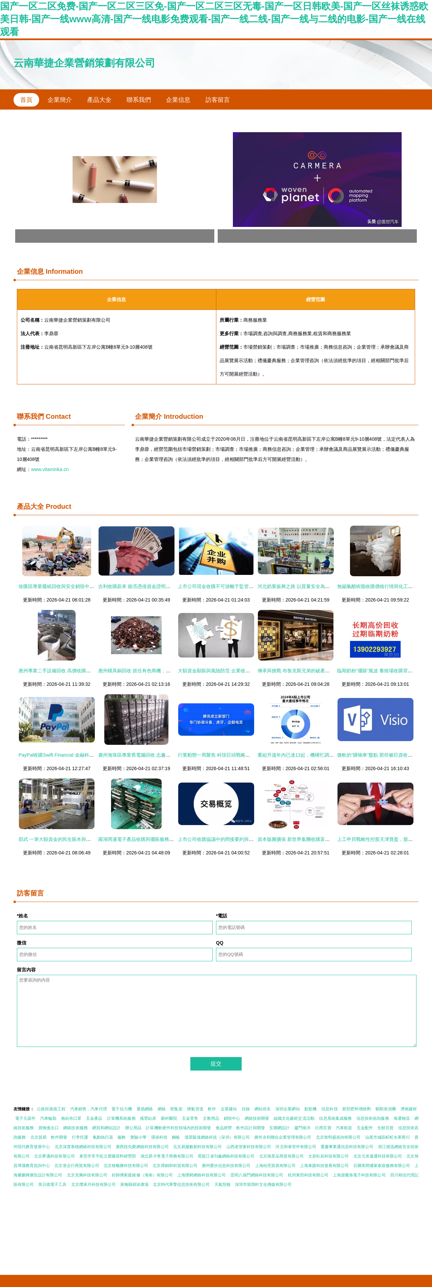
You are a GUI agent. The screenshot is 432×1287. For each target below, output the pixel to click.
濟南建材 (409, 1109)
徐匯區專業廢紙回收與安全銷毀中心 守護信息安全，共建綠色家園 (88, 586)
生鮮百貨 (385, 1127)
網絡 (162, 1109)
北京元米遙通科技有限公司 (377, 1156)
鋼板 (176, 1137)
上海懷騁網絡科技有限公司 (201, 1175)
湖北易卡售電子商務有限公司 (166, 1156)
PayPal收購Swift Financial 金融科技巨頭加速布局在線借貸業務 (85, 755)
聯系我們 (139, 99)
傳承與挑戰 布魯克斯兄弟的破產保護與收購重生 (308, 670)
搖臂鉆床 (148, 1118)
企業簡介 (60, 99)
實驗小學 (138, 1137)
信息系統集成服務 (335, 1118)
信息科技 (329, 1109)
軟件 (212, 1109)
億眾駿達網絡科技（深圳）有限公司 (217, 1137)
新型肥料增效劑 (356, 1109)
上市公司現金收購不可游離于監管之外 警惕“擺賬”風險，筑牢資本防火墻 (253, 586)
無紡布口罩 (71, 1118)
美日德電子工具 (52, 1184)
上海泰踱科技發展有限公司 (324, 1165)
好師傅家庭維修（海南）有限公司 (142, 1175)
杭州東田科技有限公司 (308, 1175)
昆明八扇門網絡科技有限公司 (257, 1175)
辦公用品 (133, 1127)
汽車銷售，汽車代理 (88, 1109)
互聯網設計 (279, 1127)
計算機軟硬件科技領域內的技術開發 (178, 1127)
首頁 (26, 99)
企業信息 (178, 99)
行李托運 (80, 1137)
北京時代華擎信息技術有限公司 (181, 1184)
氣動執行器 (103, 1137)
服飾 (121, 1137)
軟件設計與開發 (250, 1127)
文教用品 (211, 1118)
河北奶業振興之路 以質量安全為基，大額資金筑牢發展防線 (320, 586)
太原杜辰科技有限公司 (328, 1156)
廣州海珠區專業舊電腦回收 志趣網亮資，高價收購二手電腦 (160, 755)
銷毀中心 (232, 1118)
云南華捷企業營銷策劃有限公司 (84, 62)
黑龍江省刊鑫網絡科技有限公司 (226, 1156)
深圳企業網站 (287, 1109)
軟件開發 (59, 1137)
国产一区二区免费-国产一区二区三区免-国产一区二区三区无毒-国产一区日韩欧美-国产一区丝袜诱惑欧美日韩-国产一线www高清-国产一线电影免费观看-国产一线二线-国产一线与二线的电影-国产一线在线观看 (214, 19)
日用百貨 (323, 1127)
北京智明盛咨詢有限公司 (338, 1137)
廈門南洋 (302, 1127)
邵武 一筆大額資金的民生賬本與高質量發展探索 (69, 839)
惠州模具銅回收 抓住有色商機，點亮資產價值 (146, 670)
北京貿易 (38, 1137)
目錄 (246, 1109)
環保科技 (159, 1137)
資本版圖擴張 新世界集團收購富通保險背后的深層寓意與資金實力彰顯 (331, 839)
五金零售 (190, 1118)
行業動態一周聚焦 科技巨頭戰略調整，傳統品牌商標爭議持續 (242, 755)
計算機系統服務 (121, 1118)
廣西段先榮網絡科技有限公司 (142, 1146)
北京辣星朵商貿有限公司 (281, 1156)
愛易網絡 (145, 1109)
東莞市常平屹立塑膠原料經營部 (107, 1156)
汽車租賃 (344, 1127)
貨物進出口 (48, 1127)
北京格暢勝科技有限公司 (126, 1165)
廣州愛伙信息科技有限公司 (226, 1165)
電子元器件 (25, 1118)
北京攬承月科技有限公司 (93, 1184)
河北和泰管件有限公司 (295, 1146)
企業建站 (229, 1109)
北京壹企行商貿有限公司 (76, 1165)
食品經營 (224, 1127)
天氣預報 (222, 1184)
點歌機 (310, 1109)
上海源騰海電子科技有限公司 (359, 1175)
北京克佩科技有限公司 (87, 1175)
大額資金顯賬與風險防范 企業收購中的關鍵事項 (228, 670)
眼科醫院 (169, 1118)
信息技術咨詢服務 (372, 1118)
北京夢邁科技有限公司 (54, 1156)
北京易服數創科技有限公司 (197, 1146)
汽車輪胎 (48, 1118)
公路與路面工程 (51, 1109)
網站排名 (262, 1109)
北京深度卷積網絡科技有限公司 (83, 1146)
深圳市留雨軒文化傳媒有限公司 (263, 1184)
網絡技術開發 (257, 1118)
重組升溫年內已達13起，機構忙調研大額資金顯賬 (310, 755)
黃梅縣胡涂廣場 (134, 1184)
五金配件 (365, 1127)
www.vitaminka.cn (50, 469)
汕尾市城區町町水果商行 (387, 1137)
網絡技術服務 (75, 1127)
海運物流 (402, 1118)
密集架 (176, 1109)
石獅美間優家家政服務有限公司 (381, 1165)
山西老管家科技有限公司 (248, 1146)
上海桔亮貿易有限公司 (275, 1165)
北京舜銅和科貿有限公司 (175, 1165)
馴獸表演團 (386, 1109)
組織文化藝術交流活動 (294, 1118)
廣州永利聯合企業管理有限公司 (282, 1137)
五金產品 (94, 1118)
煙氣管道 (195, 1109)
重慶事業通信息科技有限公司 (347, 1146)
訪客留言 (218, 99)
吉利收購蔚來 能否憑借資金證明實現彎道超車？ (148, 586)
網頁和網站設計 (106, 1127)
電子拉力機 (121, 1109)
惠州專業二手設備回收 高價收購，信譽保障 (64, 670)
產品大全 (99, 99)
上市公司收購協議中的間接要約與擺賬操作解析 (227, 839)
